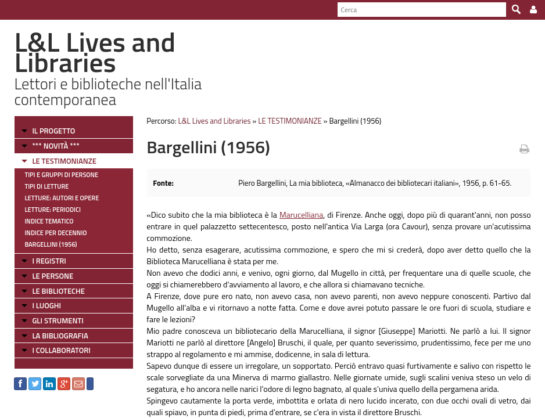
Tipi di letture (46, 186)
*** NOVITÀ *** (55, 146)
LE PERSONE (52, 276)
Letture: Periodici (52, 209)
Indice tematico (48, 221)
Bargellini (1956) (50, 244)
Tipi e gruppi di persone (61, 174)
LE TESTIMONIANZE (64, 161)
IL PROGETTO (53, 130)
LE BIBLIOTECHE (58, 291)
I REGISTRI (49, 260)
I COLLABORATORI (61, 350)
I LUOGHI (46, 305)
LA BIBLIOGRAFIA (60, 335)
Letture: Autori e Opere (61, 198)
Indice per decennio (55, 232)
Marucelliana (301, 214)
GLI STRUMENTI (57, 320)
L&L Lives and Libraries (214, 121)
